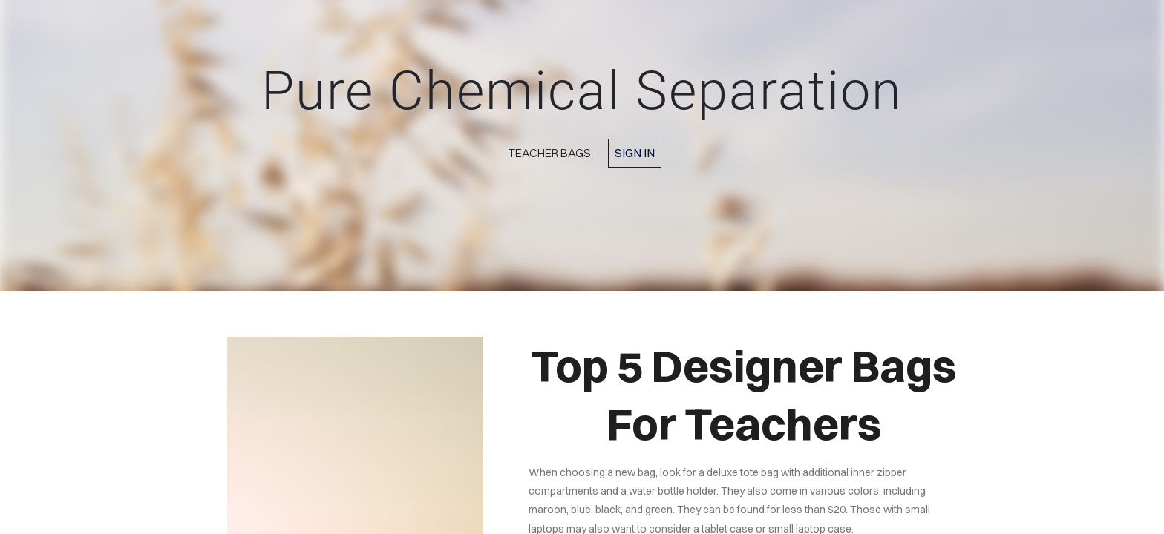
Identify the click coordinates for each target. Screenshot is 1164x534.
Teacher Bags (550, 152)
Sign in (635, 152)
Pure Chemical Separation (582, 90)
